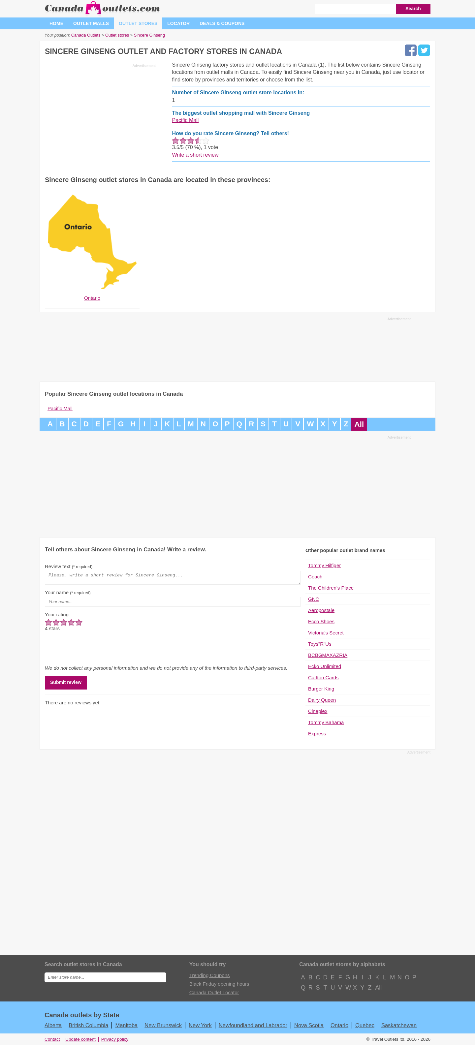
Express (317, 733)
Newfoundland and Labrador (253, 1025)
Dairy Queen (322, 700)
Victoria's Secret (326, 632)
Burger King (321, 689)
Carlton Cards (323, 677)
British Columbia (88, 1025)
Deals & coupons (222, 23)
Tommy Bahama (326, 722)
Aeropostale (321, 610)
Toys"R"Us (320, 644)
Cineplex (317, 711)
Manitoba (126, 1025)
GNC (313, 599)
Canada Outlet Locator (214, 992)
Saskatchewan (399, 1025)
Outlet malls (91, 23)
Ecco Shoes (321, 621)
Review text (68, 566)
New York (200, 1025)
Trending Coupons (209, 975)
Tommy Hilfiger (324, 565)
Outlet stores (138, 23)
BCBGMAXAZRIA (327, 655)
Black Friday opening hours (219, 984)
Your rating (57, 616)
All (359, 424)
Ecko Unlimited (324, 666)
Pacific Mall (185, 120)
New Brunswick (163, 1025)
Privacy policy (115, 1039)
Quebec (364, 1025)
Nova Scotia (309, 1025)
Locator (178, 23)
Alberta (53, 1025)
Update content (80, 1039)
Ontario (339, 1025)
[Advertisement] (100, 116)
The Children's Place (331, 588)
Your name (68, 594)
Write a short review (195, 155)
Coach (315, 576)
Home (56, 23)
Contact (52, 1039)
